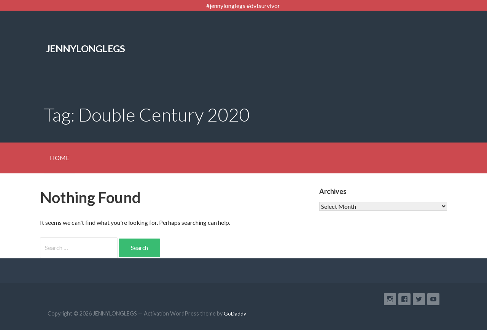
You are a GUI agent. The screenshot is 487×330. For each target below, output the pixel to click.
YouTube (433, 299)
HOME (59, 157)
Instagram (390, 299)
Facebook (404, 299)
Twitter (419, 299)
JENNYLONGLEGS (85, 48)
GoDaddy (235, 313)
